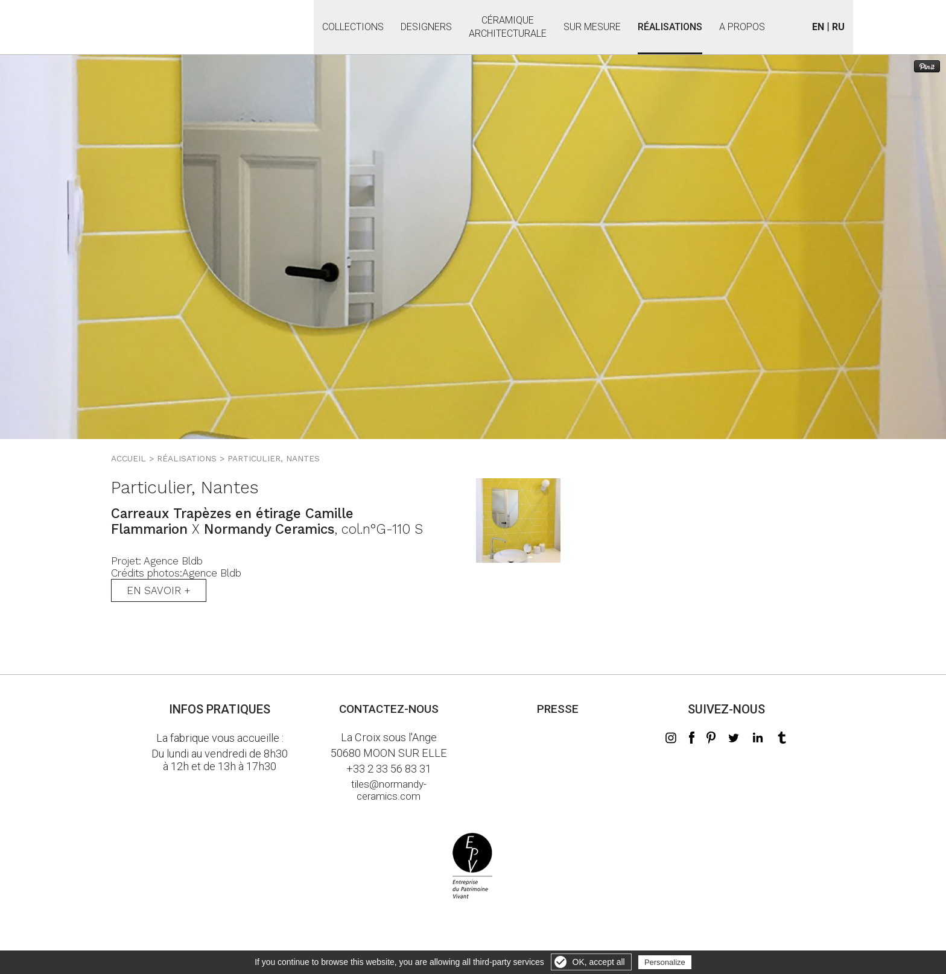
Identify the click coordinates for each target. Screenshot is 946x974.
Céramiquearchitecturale (508, 20)
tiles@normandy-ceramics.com (389, 790)
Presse (558, 709)
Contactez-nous (389, 709)
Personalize (664, 962)
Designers (426, 27)
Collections (353, 27)
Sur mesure (592, 27)
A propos (742, 27)
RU (838, 27)
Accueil (128, 458)
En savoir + (159, 590)
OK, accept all (599, 962)
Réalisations (670, 27)
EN (818, 27)
